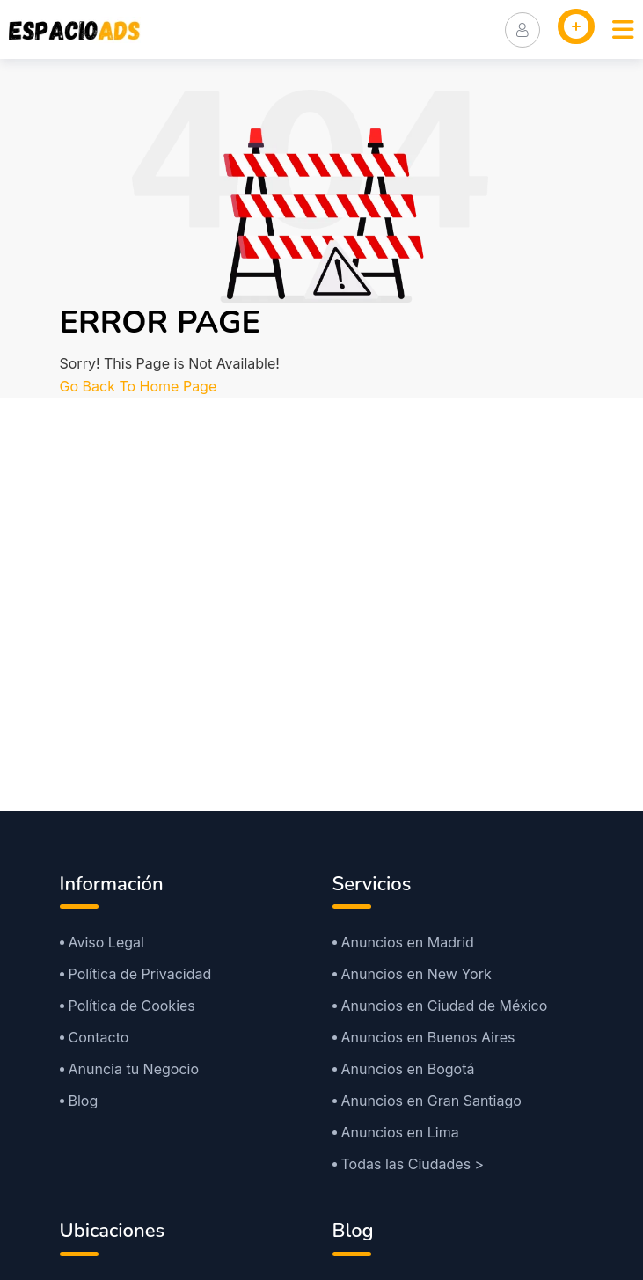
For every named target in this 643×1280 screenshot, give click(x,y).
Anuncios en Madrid (407, 942)
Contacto (99, 1037)
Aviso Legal (106, 942)
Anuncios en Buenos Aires (428, 1037)
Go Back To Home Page (138, 386)
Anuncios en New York (416, 974)
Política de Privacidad (140, 974)
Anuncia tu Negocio (134, 1069)
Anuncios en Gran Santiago (431, 1100)
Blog (84, 1100)
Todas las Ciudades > (413, 1164)
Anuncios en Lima (400, 1132)
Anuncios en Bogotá (408, 1069)
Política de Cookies (132, 1005)
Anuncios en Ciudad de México (444, 1005)
